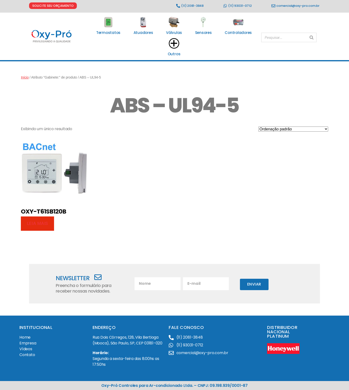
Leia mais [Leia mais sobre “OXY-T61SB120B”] (37, 223)
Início (25, 77)
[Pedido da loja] (293, 129)
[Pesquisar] (311, 36)
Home (25, 337)
